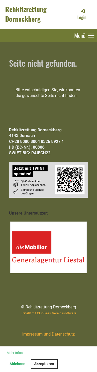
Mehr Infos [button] (15, 353)
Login (81, 14)
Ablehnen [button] (17, 364)
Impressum (32, 334)
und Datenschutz (59, 334)
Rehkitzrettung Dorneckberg (26, 14)
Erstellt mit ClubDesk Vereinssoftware (48, 313)
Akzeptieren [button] (44, 364)
